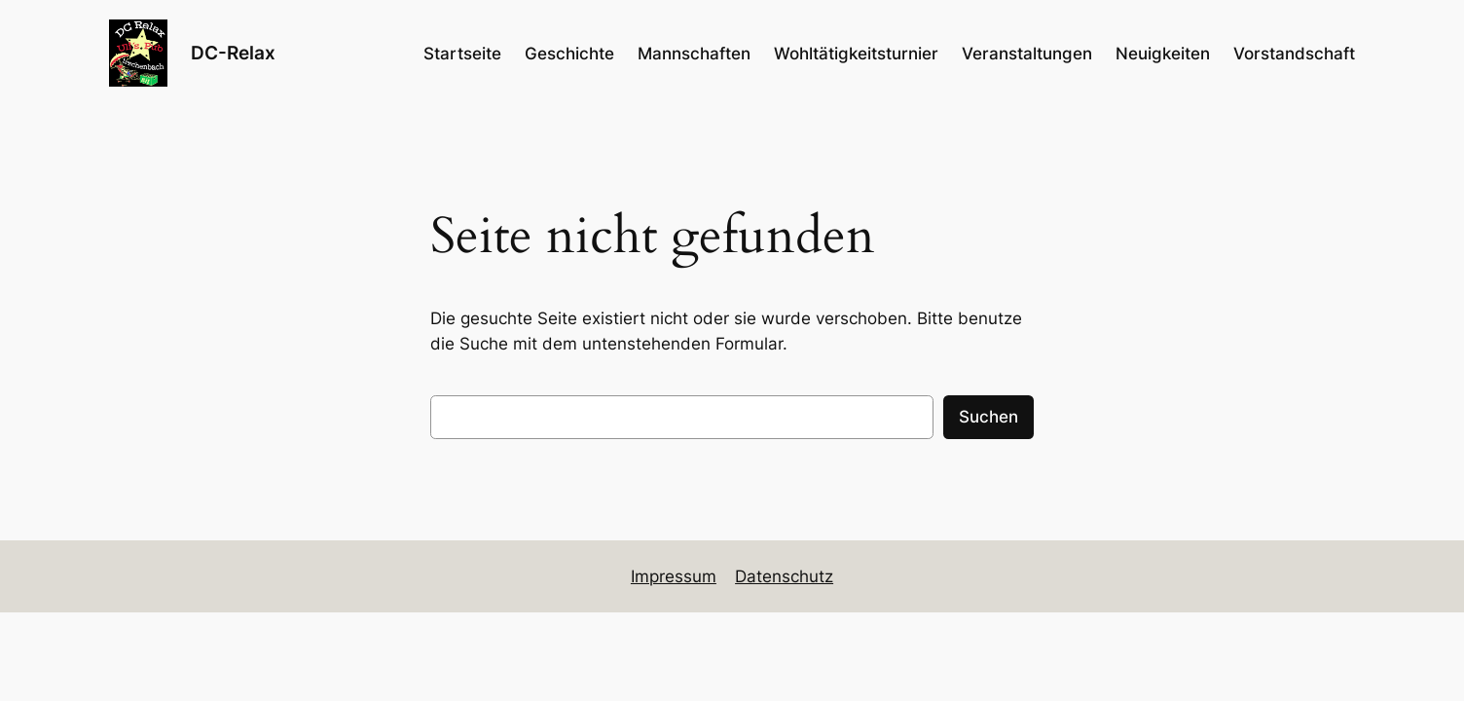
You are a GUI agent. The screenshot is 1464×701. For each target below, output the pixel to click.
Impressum (673, 576)
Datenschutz (784, 576)
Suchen (988, 416)
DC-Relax (233, 52)
